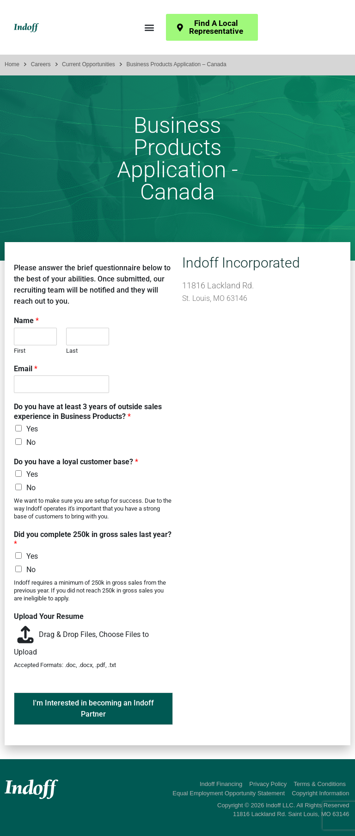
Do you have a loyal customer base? (76, 461)
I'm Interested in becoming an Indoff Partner (93, 708)
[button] (149, 27)
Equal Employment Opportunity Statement (228, 793)
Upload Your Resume (49, 616)
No (31, 442)
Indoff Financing (221, 783)
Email (25, 368)
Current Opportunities (88, 64)
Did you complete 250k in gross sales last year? (92, 539)
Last (72, 350)
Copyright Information (320, 793)
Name (26, 320)
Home (12, 64)
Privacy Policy (268, 783)
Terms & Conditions (320, 783)
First (19, 350)
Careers (41, 64)
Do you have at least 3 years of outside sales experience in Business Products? (88, 411)
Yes (32, 428)
